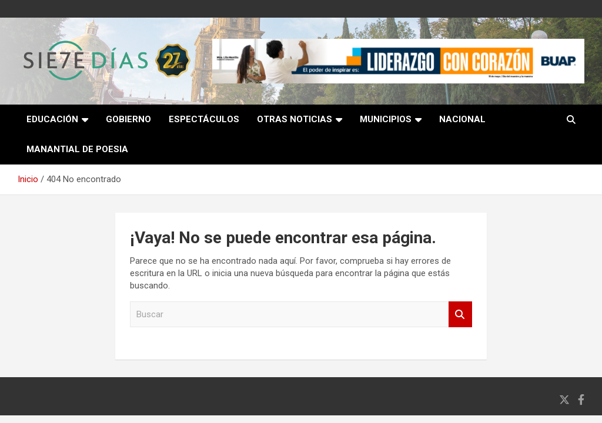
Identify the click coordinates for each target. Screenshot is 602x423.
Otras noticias (294, 119)
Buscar (460, 314)
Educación (52, 119)
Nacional (462, 119)
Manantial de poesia (77, 149)
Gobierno (128, 119)
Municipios (386, 119)
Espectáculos (204, 119)
